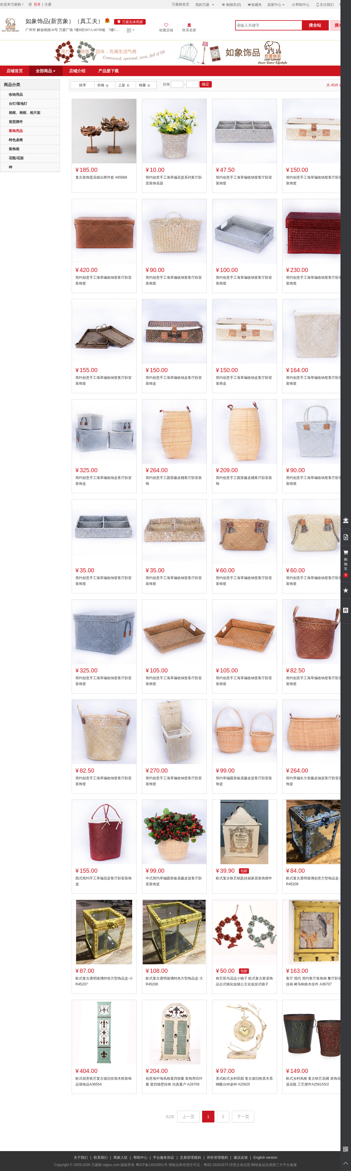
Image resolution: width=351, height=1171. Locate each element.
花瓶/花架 (16, 158)
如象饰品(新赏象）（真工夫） (64, 21)
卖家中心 (276, 4)
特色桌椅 (16, 140)
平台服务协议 (163, 1157)
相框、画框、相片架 (24, 113)
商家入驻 (120, 1157)
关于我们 (81, 1157)
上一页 (188, 1116)
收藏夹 (254, 4)
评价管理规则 (217, 1157)
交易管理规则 (190, 1157)
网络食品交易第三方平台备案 (274, 1165)
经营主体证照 (239, 1165)
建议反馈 (241, 1157)
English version (265, 1157)
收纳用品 (16, 95)
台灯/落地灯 (18, 104)
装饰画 (14, 149)
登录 (37, 4)
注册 (47, 4)
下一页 (243, 1116)
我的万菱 (205, 4)
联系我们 (101, 1157)
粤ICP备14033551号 (152, 1165)
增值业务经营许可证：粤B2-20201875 (198, 1165)
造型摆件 (16, 122)
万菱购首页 (180, 4)
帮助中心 (300, 5)
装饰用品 (16, 131)
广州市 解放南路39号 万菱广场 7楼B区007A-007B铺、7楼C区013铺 (73, 30)
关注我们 (325, 4)
